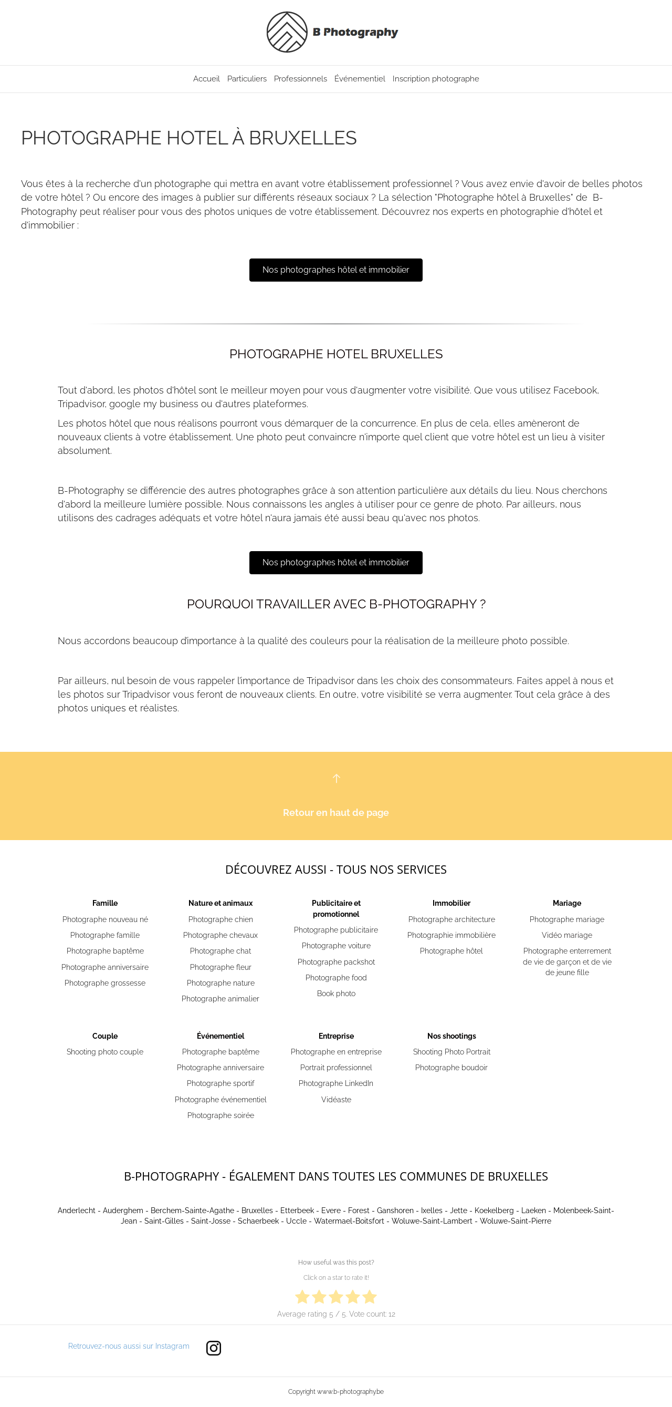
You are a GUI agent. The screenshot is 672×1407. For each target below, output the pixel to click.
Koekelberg (494, 1210)
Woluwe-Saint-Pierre (515, 1221)
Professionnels (300, 79)
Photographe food (336, 978)
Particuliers (247, 79)
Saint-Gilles (164, 1221)
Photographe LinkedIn (336, 1083)
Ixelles (432, 1210)
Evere (331, 1210)
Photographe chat (220, 951)
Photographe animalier (220, 999)
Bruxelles (257, 1210)
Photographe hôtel (451, 951)
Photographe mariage (567, 919)
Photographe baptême (105, 951)
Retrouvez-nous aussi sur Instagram (129, 1346)
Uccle (296, 1221)
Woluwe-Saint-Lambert (432, 1221)
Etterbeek (297, 1210)
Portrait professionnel (336, 1067)
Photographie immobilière (451, 935)
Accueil (206, 79)
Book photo (336, 993)
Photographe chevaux (220, 935)
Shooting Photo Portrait (451, 1052)
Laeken (533, 1210)
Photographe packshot (336, 962)
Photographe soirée (220, 1115)
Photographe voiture (336, 946)
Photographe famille (105, 935)
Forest (359, 1210)
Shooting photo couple (105, 1052)
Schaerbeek (258, 1221)
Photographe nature (221, 983)
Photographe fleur (220, 967)
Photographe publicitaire (336, 930)
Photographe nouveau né (105, 919)
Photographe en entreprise (336, 1052)
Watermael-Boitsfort (349, 1221)
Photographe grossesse (105, 983)
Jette (458, 1210)
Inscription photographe (436, 79)
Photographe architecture (451, 919)
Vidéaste (336, 1099)
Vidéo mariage (567, 935)
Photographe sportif (220, 1083)
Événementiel (359, 79)
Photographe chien (220, 919)
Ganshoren (395, 1210)
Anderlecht (77, 1210)
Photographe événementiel (221, 1099)
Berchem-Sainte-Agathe (192, 1210)
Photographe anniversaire (105, 967)
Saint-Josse (210, 1221)
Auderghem (123, 1210)
